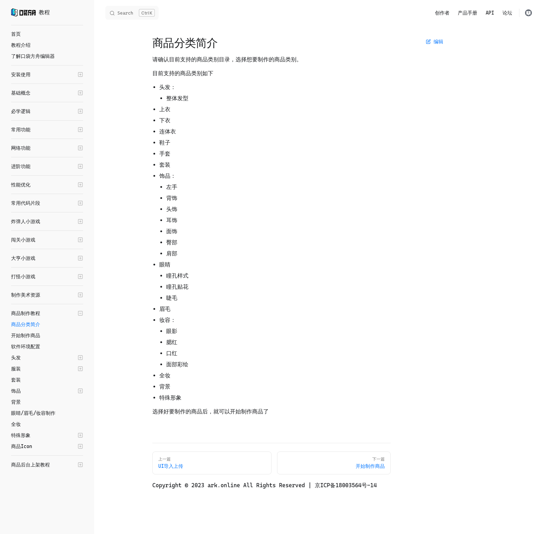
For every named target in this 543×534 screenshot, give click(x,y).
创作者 (442, 13)
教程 (30, 12)
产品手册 (467, 13)
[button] (47, 74)
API (490, 13)
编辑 (434, 41)
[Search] (132, 13)
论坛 (507, 13)
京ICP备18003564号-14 (346, 485)
